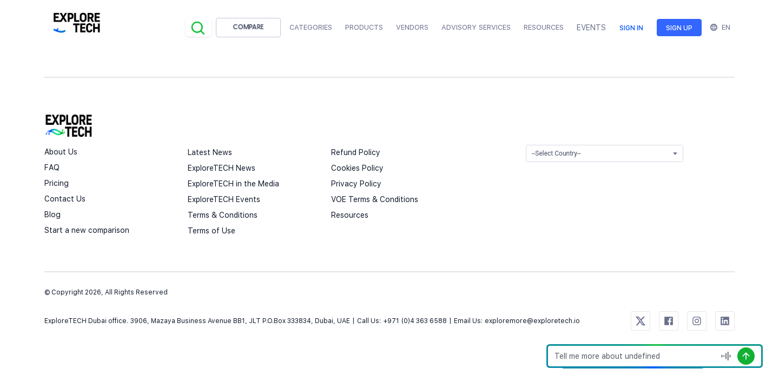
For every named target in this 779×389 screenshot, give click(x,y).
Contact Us (64, 198)
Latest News (210, 152)
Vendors (412, 27)
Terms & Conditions (223, 215)
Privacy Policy (356, 183)
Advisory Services (476, 27)
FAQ (52, 167)
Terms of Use (211, 230)
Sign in (631, 28)
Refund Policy (355, 152)
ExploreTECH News (221, 168)
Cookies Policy (357, 168)
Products (364, 27)
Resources (349, 215)
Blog (52, 214)
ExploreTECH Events (224, 199)
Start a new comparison (86, 230)
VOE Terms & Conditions (374, 199)
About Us (60, 151)
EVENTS (591, 27)
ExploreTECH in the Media (233, 183)
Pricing (56, 183)
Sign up (679, 28)
